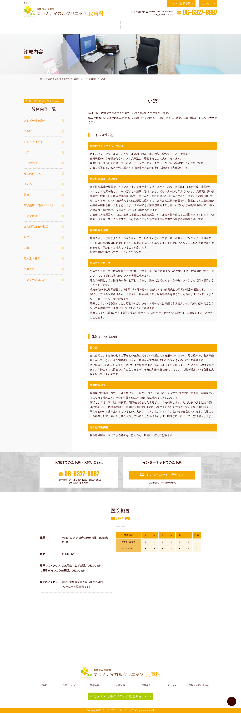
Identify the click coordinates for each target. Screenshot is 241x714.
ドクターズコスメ (35, 278)
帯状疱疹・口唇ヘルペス (39, 203)
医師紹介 (169, 25)
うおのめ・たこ (33, 172)
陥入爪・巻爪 (32, 256)
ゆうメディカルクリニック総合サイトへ (119, 696)
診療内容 (104, 25)
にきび (28, 129)
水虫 (26, 235)
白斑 (26, 246)
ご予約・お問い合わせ (197, 683)
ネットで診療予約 (180, 3)
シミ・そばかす (33, 140)
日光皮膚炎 (30, 214)
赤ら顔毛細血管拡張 (36, 225)
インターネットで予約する (165, 473)
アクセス (207, 3)
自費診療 (136, 25)
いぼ (26, 150)
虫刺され (29, 267)
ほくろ (28, 182)
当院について (72, 25)
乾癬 (26, 193)
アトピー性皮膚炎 (35, 119)
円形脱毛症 (30, 161)
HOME (40, 25)
